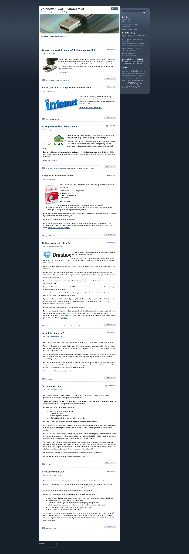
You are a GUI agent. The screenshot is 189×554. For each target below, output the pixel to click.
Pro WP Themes (54, 547)
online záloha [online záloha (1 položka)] (126, 75)
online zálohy (62, 168)
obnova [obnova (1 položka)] (142, 73)
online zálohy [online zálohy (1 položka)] (134, 75)
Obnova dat (51, 53)
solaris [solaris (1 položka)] (133, 78)
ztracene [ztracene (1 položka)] (141, 80)
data (47, 80)
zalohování (86, 168)
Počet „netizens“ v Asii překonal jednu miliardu (66, 87)
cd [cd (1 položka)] (129, 71)
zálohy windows (57, 236)
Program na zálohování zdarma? (58, 175)
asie (47, 119)
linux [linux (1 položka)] (133, 73)
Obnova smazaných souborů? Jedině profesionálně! (69, 50)
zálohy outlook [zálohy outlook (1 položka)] (143, 84)
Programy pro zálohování (55, 130)
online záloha (50, 326)
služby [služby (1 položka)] (129, 78)
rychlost (56, 119)
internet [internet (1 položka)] (130, 73)
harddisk (51, 80)
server (69, 146)
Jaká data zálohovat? (53, 333)
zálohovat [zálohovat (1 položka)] (125, 84)
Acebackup (109, 135)
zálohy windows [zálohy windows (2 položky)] (131, 86)
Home (46, 36)
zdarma (64, 236)
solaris (74, 168)
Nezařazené (51, 179)
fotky (50, 464)
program (69, 168)
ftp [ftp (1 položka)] (144, 71)
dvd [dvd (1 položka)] (139, 71)
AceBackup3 (71, 219)
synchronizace (58, 326)
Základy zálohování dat (55, 336)
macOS (55, 168)
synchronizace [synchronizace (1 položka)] (140, 78)
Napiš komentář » (111, 49)
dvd (52, 379)
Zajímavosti (51, 91)
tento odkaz (84, 293)
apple (47, 168)
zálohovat (48, 528)
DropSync (64, 318)
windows (79, 168)
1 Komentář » (112, 125)
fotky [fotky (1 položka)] (142, 71)
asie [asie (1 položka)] (127, 71)
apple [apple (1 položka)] (123, 71)
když (66, 484)
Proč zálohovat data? (53, 472)
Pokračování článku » (65, 72)
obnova (57, 80)
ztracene (66, 80)
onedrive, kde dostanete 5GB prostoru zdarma (80, 266)
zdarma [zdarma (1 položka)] (136, 80)
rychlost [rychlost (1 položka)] (124, 78)
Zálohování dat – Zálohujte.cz (63, 9)
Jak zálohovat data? (52, 386)
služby (61, 80)
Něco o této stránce (58, 36)
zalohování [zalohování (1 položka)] (131, 80)
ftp (46, 236)
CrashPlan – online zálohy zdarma (59, 228)
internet (51, 119)
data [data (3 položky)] (134, 70)
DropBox (82, 258)
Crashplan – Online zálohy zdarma (59, 126)
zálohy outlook (67, 326)
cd (46, 379)
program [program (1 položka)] (140, 75)
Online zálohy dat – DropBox (57, 243)
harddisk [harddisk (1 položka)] (124, 73)
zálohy (92, 168)
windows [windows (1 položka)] (124, 80)
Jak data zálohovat (65, 371)
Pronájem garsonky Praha (133, 61)
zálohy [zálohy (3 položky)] (133, 83)
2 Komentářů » (112, 385)
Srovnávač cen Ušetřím (132, 63)
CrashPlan (87, 141)
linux (51, 168)
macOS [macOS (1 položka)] (138, 73)
